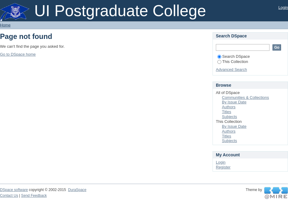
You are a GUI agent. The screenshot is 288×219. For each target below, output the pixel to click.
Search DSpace (233, 56)
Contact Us (9, 195)
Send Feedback (34, 195)
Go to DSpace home (18, 54)
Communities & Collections (245, 97)
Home (5, 25)
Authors (229, 107)
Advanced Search (231, 69)
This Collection (232, 61)
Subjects (229, 116)
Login (283, 7)
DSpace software (14, 190)
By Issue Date (234, 102)
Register (223, 167)
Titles (226, 111)
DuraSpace (77, 190)
